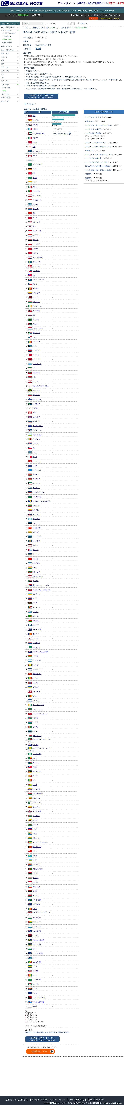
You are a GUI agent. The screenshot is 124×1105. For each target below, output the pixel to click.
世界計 (35, 1006)
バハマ (35, 346)
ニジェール (36, 838)
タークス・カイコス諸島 (41, 652)
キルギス (35, 559)
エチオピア (36, 572)
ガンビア (35, 722)
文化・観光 (5, 84)
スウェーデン (37, 262)
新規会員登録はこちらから (110, 18)
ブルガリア (36, 395)
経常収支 (88, 174)
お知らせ (9, 1100)
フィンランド (37, 399)
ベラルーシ (36, 621)
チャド (35, 909)
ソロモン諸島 (37, 900)
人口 (2, 74)
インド (35, 182)
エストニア (36, 523)
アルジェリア (37, 802)
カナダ (35, 155)
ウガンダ (35, 532)
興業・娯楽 (6, 87)
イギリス (35, 124)
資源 (2, 60)
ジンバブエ (36, 798)
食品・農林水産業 (7, 50)
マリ (34, 780)
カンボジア (36, 417)
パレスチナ (36, 816)
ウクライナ (36, 594)
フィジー (35, 612)
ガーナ (35, 567)
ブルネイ (35, 820)
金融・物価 (5, 53)
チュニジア (36, 461)
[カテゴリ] (32, 23)
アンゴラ (35, 935)
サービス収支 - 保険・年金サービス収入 (98, 125)
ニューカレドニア (38, 940)
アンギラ (35, 745)
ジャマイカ (36, 390)
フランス (35, 129)
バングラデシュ (38, 709)
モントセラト (37, 931)
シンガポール (37, 200)
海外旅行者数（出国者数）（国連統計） (98, 166)
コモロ (35, 833)
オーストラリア (38, 151)
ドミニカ (35, 824)
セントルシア (37, 536)
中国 (34, 173)
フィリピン (36, 271)
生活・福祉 (5, 81)
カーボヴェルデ (38, 669)
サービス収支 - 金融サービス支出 (96, 162)
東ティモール (37, 847)
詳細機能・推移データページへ (41, 96)
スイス (35, 217)
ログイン (93, 18)
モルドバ (35, 634)
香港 (34, 213)
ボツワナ (35, 731)
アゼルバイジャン (38, 492)
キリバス (35, 988)
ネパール (35, 638)
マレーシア (36, 222)
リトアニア (36, 505)
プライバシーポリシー (57, 1100)
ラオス (35, 598)
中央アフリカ (37, 944)
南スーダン (36, 762)
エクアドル (36, 510)
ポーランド (36, 244)
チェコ (35, 284)
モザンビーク (37, 771)
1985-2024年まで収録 (43, 45)
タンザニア (36, 404)
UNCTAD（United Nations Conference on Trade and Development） (47, 1032)
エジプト (35, 240)
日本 (34, 147)
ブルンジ (35, 984)
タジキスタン (37, 918)
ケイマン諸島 (37, 629)
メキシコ (35, 186)
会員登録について (40, 1051)
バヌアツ (35, 873)
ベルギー (35, 288)
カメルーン (36, 696)
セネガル (35, 678)
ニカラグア (36, 700)
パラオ (35, 855)
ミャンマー (36, 807)
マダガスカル (37, 736)
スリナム (35, 878)
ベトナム (35, 248)
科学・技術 (5, 101)
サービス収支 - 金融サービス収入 (96, 142)
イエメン (35, 882)
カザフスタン (37, 470)
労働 (2, 77)
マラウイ (35, 895)
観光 (68, 28)
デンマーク (36, 266)
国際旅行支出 (89, 150)
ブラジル (35, 319)
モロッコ (35, 253)
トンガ (35, 851)
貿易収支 (88, 178)
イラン (35, 368)
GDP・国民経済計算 (8, 27)
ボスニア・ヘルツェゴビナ (41, 501)
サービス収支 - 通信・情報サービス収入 (98, 146)
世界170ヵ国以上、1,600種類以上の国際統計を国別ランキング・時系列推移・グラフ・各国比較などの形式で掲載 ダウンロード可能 (62, 11)
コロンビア (36, 293)
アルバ (35, 452)
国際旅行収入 (89, 121)
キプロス (35, 408)
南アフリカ (36, 333)
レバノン (35, 381)
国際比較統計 (23, 15)
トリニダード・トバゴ (40, 714)
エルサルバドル (38, 426)
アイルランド (37, 306)
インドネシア (37, 231)
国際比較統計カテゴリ (10, 23)
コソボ (35, 466)
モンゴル (35, 683)
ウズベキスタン (38, 435)
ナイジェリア (37, 754)
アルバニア (36, 359)
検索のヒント (84, 23)
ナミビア (35, 718)
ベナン (35, 758)
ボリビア (35, 656)
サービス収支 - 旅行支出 (93, 117)
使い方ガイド (31, 104)
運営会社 (70, 1100)
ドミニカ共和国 (38, 257)
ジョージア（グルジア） (41, 386)
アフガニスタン (38, 869)
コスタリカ (36, 350)
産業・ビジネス (6, 46)
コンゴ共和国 (37, 962)
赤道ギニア (36, 886)
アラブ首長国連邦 (38, 133)
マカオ (35, 178)
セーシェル (36, 607)
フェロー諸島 (37, 811)
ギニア (35, 975)
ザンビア (35, 616)
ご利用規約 (35, 1100)
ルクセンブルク (38, 328)
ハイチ (35, 829)
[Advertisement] (42, 1077)
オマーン (35, 474)
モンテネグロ (37, 528)
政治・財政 (5, 71)
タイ (34, 160)
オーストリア (37, 195)
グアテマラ (36, 519)
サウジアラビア (38, 164)
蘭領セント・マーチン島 (41, 585)
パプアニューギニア (39, 997)
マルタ (35, 457)
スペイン (35, 120)
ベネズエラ (36, 789)
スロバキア (36, 514)
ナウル (35, 993)
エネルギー (5, 57)
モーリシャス (37, 497)
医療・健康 (5, 67)
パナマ (35, 337)
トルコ (35, 142)
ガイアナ (35, 727)
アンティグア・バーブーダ (41, 590)
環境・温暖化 (5, 98)
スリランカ (36, 439)
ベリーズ (35, 625)
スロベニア (36, 421)
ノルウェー (36, 310)
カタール (35, 297)
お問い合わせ (79, 1100)
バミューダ (36, 691)
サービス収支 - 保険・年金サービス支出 (98, 154)
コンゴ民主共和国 (38, 1002)
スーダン (35, 581)
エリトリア (36, 864)
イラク (35, 377)
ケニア (35, 603)
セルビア (35, 443)
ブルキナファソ (38, 793)
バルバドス (36, 541)
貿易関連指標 (7, 42)
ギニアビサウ (37, 922)
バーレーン (36, 355)
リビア (35, 891)
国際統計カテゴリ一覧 (40, 28)
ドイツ (35, 169)
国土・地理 (5, 94)
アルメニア (36, 479)
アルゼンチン (37, 364)
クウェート (36, 483)
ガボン (35, 966)
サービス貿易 (61, 28)
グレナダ (35, 665)
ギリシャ (35, 204)
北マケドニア (37, 674)
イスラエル (36, 563)
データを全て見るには (60, 133)
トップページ (9, 15)
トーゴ (35, 785)
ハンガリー (36, 302)
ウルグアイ (36, 488)
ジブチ (35, 860)
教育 (2, 64)
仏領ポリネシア (38, 576)
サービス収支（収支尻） (93, 133)
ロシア (35, 315)
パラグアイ (36, 643)
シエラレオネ (37, 926)
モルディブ (36, 373)
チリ (34, 448)
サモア (35, 767)
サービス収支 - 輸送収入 (93, 129)
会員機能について (79, 15)
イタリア (35, 138)
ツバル (35, 957)
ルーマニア (36, 341)
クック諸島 (36, 904)
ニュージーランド (38, 279)
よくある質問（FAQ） (95, 15)
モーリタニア (37, 980)
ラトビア (35, 545)
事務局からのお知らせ (112, 15)
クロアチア (36, 235)
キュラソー (36, 554)
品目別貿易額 (7, 36)
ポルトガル (36, 191)
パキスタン (36, 647)
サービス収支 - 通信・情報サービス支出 (98, 170)
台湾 (34, 275)
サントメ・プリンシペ (40, 842)
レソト (35, 949)
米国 (34, 116)
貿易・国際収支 (6, 30)
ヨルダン (35, 324)
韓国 (34, 226)
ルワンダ (35, 687)
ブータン (35, 776)
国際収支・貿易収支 (9, 33)
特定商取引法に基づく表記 (95, 1100)
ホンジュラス (37, 660)
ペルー (35, 412)
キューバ (35, 550)
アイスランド (37, 430)
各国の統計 (36, 15)
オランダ (35, 209)
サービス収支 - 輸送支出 (93, 158)
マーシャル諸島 (38, 953)
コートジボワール (38, 705)
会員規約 (44, 1100)
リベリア (35, 971)
